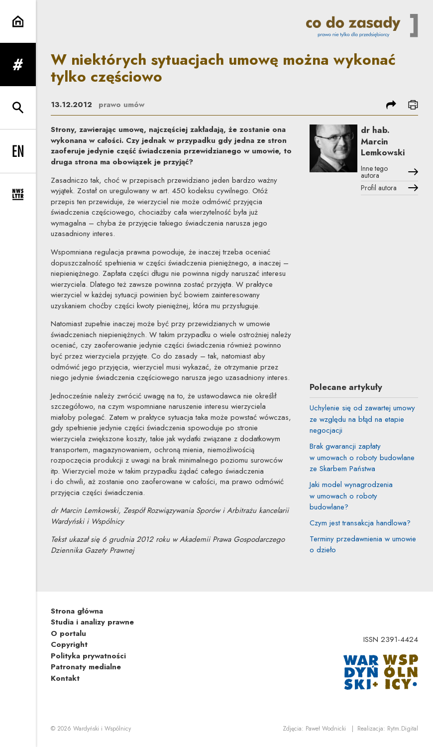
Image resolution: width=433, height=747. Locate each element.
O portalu (68, 633)
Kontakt (65, 678)
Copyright (69, 644)
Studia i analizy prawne (92, 622)
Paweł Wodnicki (326, 728)
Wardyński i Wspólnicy (102, 728)
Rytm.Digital (402, 728)
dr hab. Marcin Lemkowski (383, 141)
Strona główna (77, 611)
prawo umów (121, 104)
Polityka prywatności (88, 655)
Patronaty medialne (86, 666)
